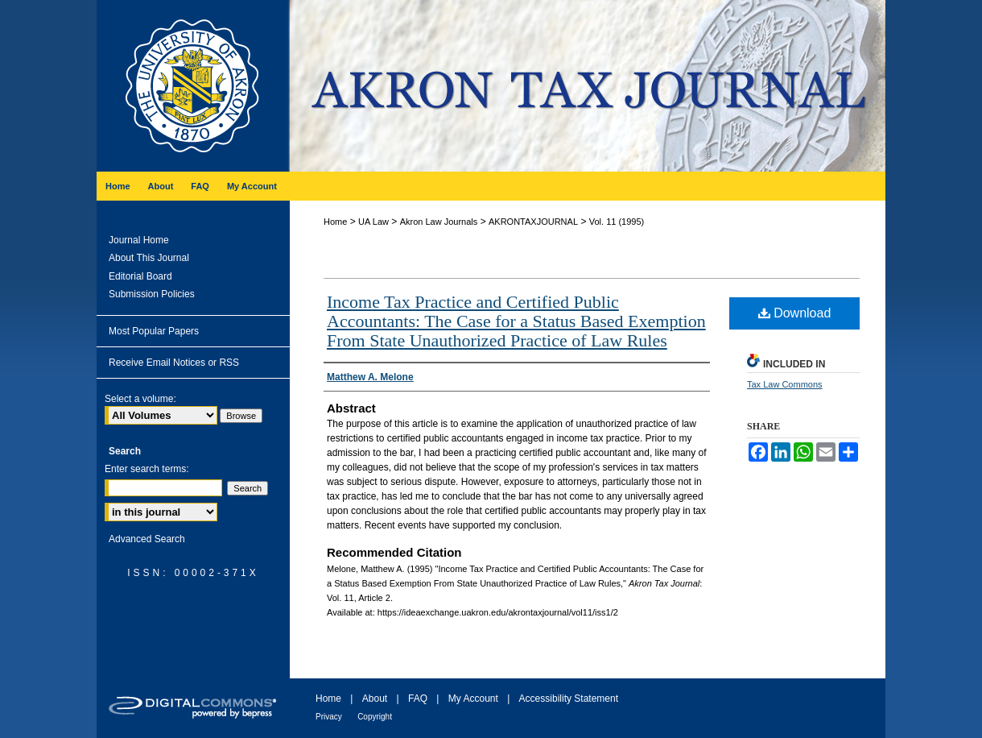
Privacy (329, 716)
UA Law (373, 221)
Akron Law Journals (439, 221)
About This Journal (149, 257)
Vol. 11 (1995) (617, 221)
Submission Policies (152, 294)
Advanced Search (147, 539)
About (374, 698)
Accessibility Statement (568, 698)
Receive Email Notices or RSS (174, 362)
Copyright (374, 716)
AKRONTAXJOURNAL (533, 221)
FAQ (417, 698)
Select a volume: (140, 398)
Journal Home (139, 240)
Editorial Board (140, 276)
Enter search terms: (147, 469)
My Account (473, 698)
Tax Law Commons (785, 384)
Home (335, 221)
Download (794, 313)
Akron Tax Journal (587, 86)
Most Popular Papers (154, 331)
